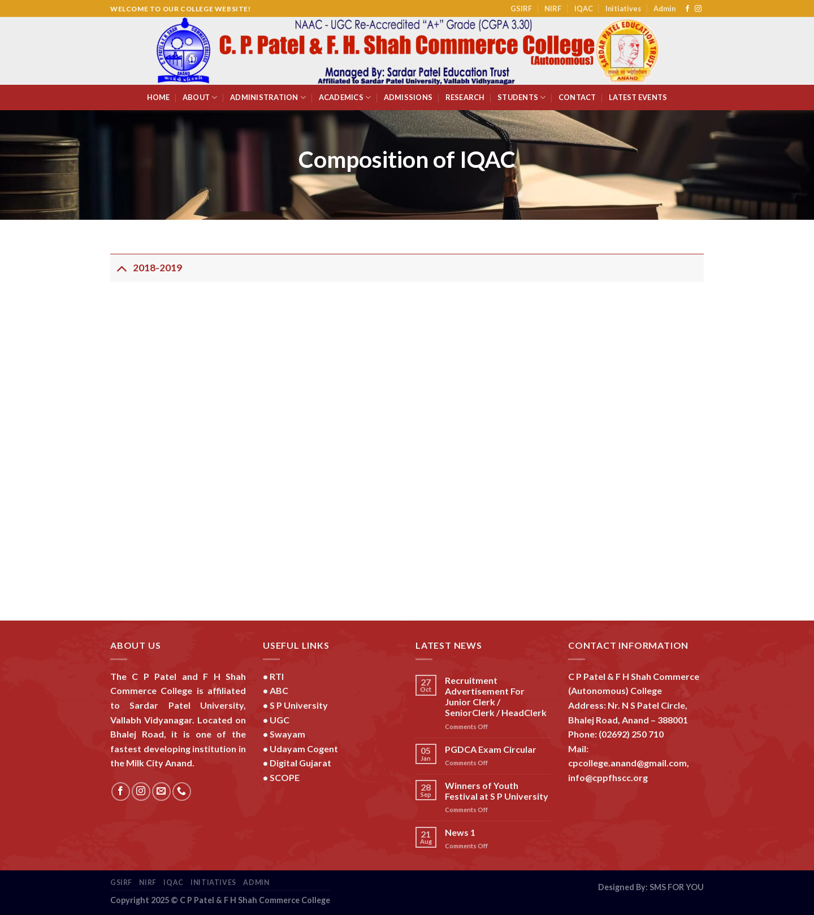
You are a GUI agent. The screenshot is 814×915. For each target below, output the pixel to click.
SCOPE (285, 777)
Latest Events (638, 97)
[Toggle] (121, 267)
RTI (277, 676)
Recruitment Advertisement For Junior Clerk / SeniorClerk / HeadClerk (496, 696)
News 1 (460, 832)
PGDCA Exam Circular (490, 749)
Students (521, 97)
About (200, 97)
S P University (299, 705)
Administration (268, 97)
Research (465, 97)
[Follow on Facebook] (687, 9)
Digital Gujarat (300, 762)
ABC (279, 690)
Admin (664, 8)
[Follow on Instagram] (698, 9)
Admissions (408, 97)
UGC (279, 719)
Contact (577, 97)
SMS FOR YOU (677, 887)
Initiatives (623, 8)
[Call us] (181, 791)
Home (158, 97)
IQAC (583, 8)
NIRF (552, 8)
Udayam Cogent (304, 748)
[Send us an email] (161, 791)
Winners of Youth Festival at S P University (496, 790)
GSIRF (521, 8)
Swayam (287, 733)
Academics (345, 97)
